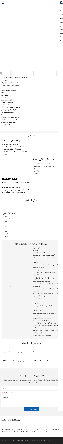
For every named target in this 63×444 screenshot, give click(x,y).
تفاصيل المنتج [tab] (31, 135)
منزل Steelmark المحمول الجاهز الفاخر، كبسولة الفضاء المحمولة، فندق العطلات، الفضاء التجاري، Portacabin (15, 431)
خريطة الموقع (52, 440)
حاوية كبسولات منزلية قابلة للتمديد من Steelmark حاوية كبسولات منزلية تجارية (45, 430)
